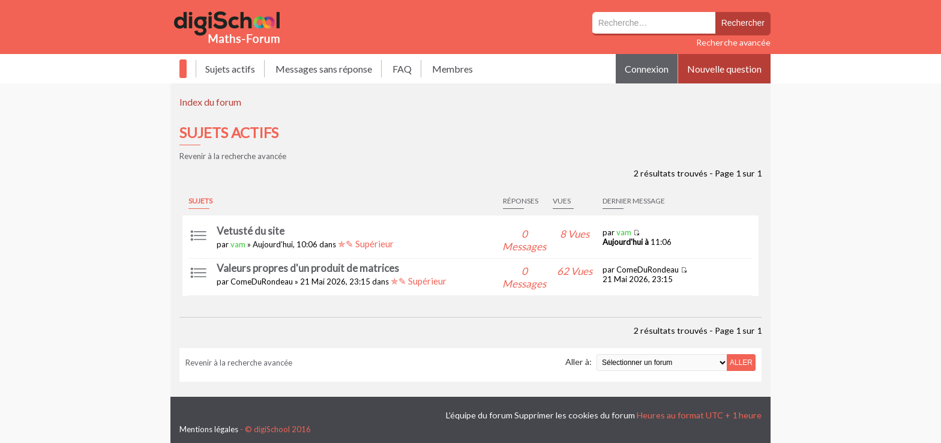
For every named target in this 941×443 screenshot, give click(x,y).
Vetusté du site (250, 231)
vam (237, 244)
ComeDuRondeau (261, 281)
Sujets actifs (230, 68)
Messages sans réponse (323, 68)
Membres (452, 68)
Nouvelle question (724, 68)
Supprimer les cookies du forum (574, 415)
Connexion (647, 68)
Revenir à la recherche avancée (232, 156)
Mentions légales (208, 429)
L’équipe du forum (479, 415)
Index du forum (210, 101)
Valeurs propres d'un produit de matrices (308, 268)
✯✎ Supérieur (366, 243)
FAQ (402, 68)
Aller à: (578, 362)
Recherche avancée (733, 42)
